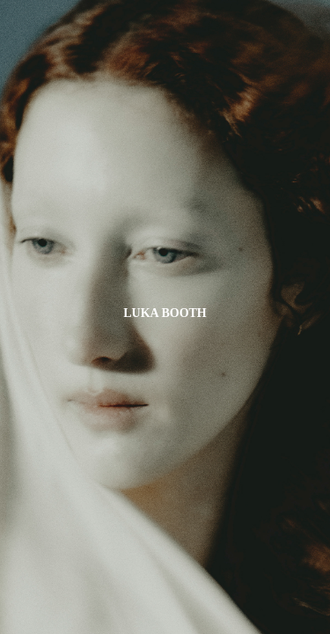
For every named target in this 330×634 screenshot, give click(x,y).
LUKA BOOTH (165, 313)
